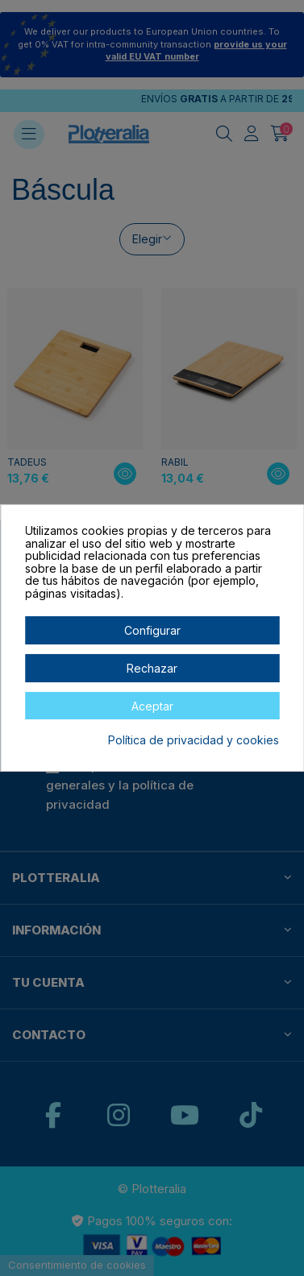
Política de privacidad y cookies (193, 740)
